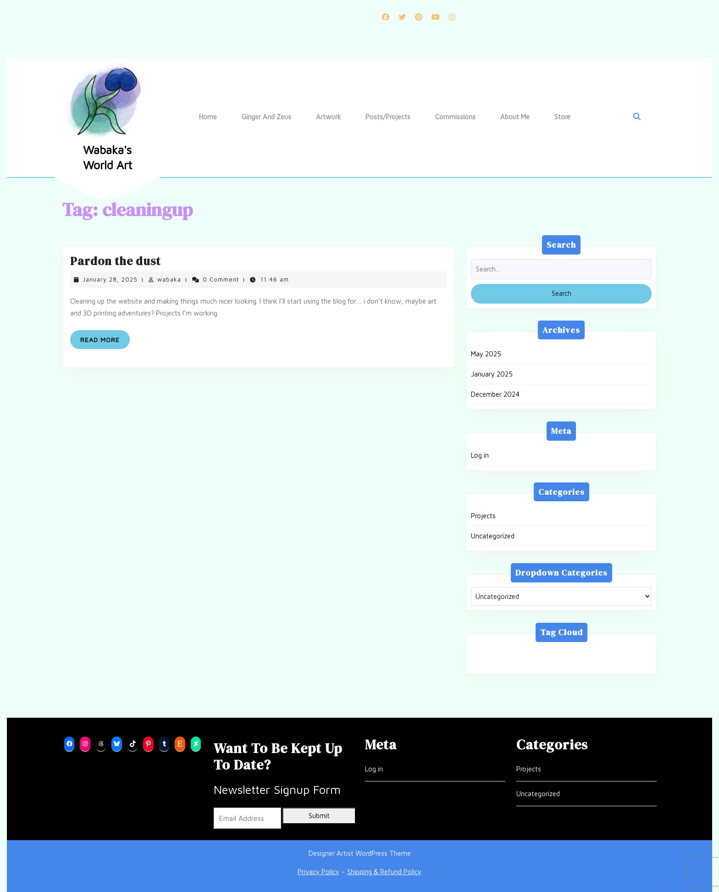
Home (208, 117)
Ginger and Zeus (266, 117)
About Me (515, 117)
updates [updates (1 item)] (530, 663)
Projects (483, 516)
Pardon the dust (115, 261)
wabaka (169, 279)
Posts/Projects (387, 117)
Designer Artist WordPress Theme (360, 853)
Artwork (328, 117)
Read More (105, 341)
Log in (480, 455)
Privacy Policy (318, 871)
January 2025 (492, 374)
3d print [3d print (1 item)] (491, 652)
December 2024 (495, 394)
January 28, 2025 (110, 279)
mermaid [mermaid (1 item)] (623, 652)
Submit (319, 816)
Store (562, 117)
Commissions (455, 117)
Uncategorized (492, 536)
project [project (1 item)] (489, 663)
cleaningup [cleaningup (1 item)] (576, 652)
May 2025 (486, 354)
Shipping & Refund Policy (384, 871)
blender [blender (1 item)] (532, 652)
